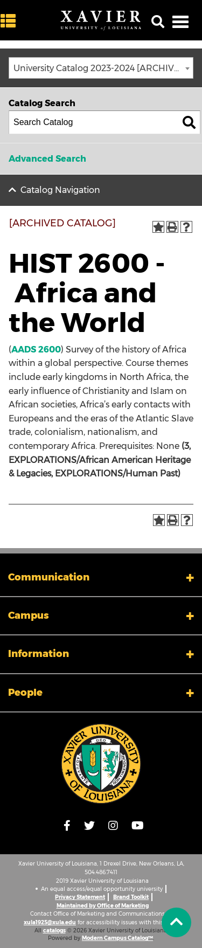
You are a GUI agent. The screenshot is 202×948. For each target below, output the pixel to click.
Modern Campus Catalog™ (117, 938)
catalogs (54, 930)
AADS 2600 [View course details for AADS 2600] (36, 349)
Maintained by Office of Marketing (103, 905)
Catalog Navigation (60, 190)
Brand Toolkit (131, 897)
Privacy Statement (80, 897)
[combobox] (101, 68)
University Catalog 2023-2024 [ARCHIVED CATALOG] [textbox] (103, 68)
